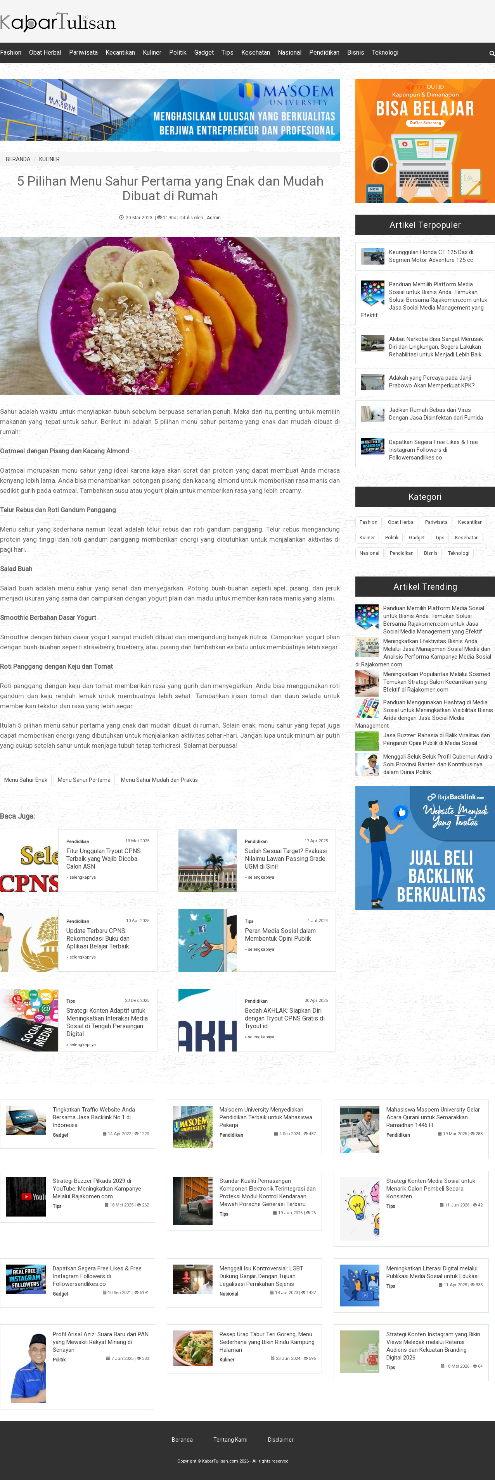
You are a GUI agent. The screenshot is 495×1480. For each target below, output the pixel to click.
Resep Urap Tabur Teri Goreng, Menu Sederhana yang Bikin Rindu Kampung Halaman (267, 1342)
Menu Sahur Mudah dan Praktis (159, 780)
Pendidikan (324, 52)
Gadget (204, 52)
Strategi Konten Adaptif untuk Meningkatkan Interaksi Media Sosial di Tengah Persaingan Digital (107, 1022)
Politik (178, 52)
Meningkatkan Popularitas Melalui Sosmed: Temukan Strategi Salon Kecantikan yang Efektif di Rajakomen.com (437, 682)
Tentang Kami (230, 1440)
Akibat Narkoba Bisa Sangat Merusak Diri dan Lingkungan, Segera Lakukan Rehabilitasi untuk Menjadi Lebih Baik (436, 347)
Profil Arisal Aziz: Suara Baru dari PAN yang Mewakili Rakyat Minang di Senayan (101, 1342)
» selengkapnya (81, 877)
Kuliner (152, 52)
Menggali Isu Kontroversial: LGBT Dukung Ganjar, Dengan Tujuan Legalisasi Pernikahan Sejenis (261, 1276)
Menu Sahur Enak (25, 780)
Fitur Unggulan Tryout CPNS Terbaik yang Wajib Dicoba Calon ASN (103, 858)
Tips (228, 52)
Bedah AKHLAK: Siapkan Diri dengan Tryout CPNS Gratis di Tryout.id (285, 1018)
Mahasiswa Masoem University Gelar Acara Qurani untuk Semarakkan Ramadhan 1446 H (433, 1117)
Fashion (10, 52)
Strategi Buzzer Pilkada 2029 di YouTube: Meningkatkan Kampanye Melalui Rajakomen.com (97, 1188)
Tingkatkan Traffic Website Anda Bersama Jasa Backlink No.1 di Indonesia (94, 1117)
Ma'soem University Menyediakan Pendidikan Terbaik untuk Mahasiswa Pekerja (266, 1117)
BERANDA (18, 159)
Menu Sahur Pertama (84, 780)
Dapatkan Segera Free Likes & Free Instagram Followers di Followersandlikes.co (433, 450)
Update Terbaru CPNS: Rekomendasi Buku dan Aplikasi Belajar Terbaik (98, 938)
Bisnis (355, 52)
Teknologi (385, 52)
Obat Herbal (45, 52)
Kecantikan (120, 52)
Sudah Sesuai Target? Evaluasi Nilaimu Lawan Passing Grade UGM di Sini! (286, 858)
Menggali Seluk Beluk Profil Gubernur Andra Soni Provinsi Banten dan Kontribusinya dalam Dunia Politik (437, 764)
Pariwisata (83, 52)
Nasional (289, 52)
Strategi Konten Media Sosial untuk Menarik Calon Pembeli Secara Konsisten (430, 1188)
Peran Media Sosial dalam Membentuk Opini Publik (280, 934)
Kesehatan (255, 52)
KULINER (49, 159)
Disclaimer (281, 1440)
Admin (214, 217)
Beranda (182, 1440)
